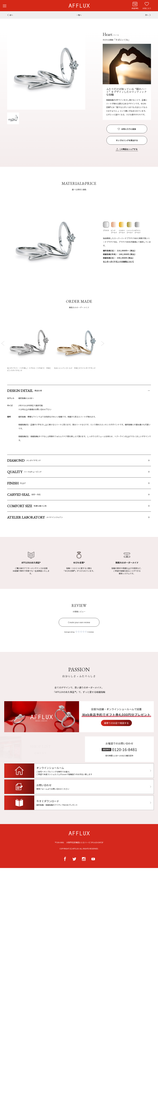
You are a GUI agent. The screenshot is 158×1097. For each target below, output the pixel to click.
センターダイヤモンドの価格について (118, 261)
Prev (3, 343)
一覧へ (79, 15)
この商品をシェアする (128, 149)
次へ (146, 15)
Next (102, 343)
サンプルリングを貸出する (127, 140)
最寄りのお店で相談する (129, 723)
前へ (11, 15)
